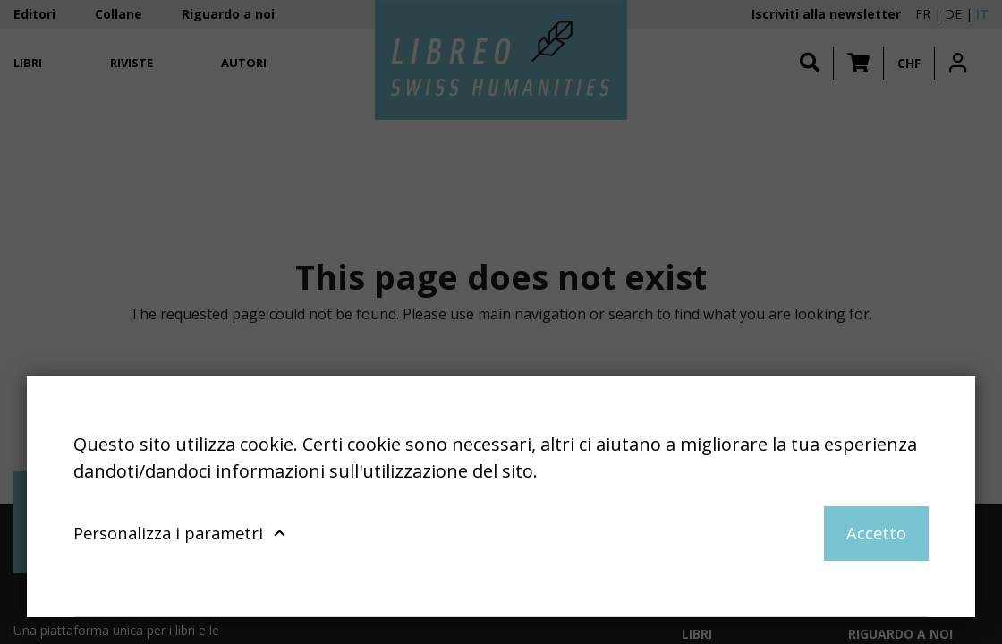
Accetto (876, 532)
